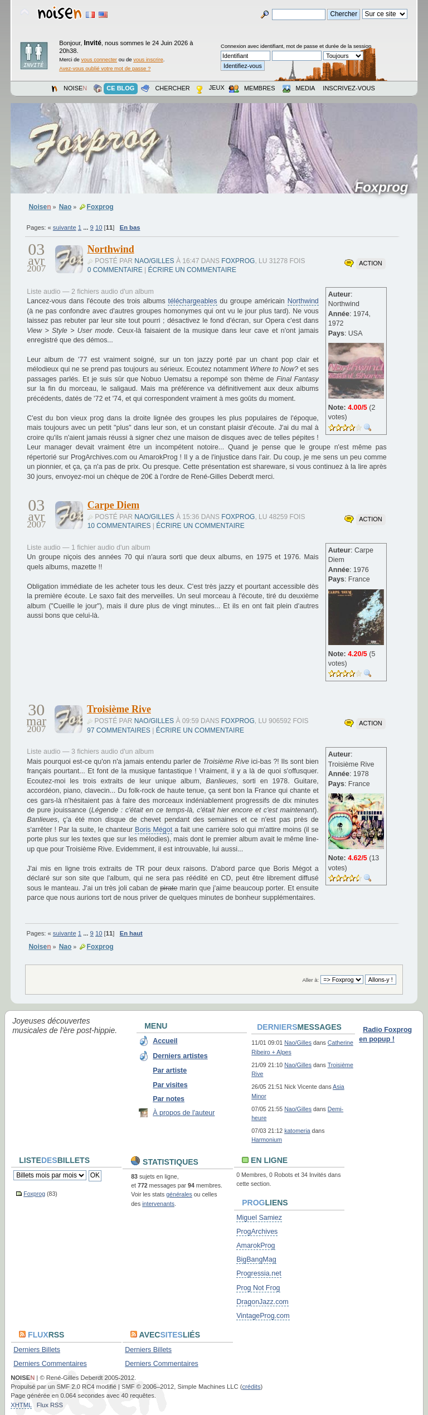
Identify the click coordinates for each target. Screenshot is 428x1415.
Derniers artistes (180, 1056)
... (86, 227)
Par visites (170, 1085)
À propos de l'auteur (184, 1113)
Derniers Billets (36, 1350)
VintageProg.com (262, 1316)
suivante (64, 227)
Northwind (110, 249)
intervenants (158, 1203)
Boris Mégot (153, 830)
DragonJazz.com (262, 1302)
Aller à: (311, 980)
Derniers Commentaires (50, 1364)
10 (98, 227)
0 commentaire (115, 270)
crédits (251, 1386)
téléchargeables (192, 301)
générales (179, 1194)
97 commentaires (118, 730)
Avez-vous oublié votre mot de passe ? (104, 68)
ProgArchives (257, 1231)
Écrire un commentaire (192, 270)
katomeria (297, 1130)
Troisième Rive (119, 709)
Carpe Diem (113, 505)
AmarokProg (255, 1245)
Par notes (168, 1099)
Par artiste (170, 1070)
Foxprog (384, 187)
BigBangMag (256, 1259)
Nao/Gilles (154, 261)
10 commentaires (119, 526)
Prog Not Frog (258, 1288)
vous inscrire (148, 59)
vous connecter (99, 59)
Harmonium (266, 1139)
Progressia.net (258, 1273)
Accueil (165, 1041)
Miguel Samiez (259, 1218)
